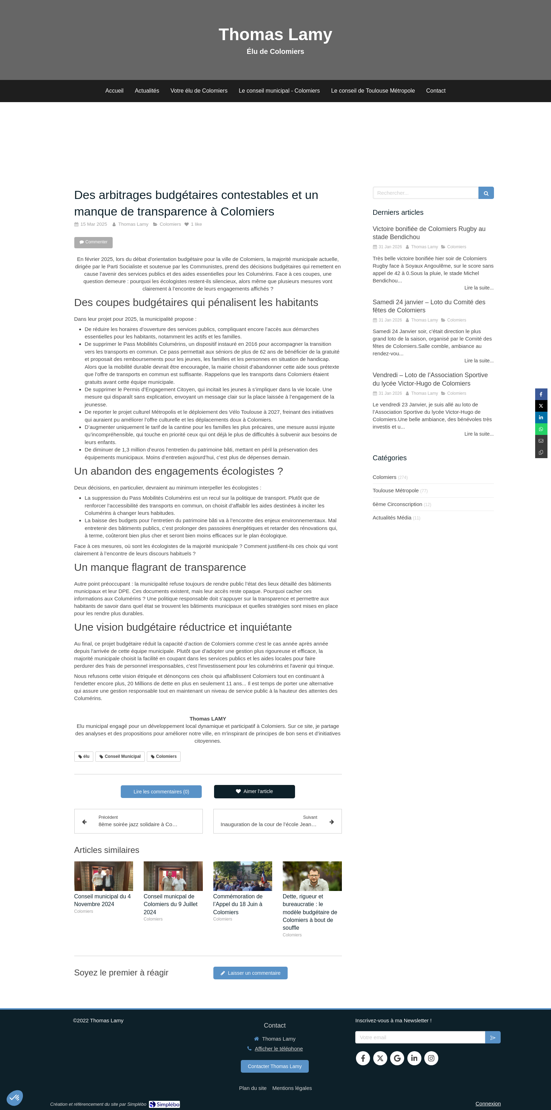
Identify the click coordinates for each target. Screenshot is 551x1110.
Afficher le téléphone (279, 1049)
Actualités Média (392, 517)
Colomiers (385, 477)
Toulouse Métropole (396, 490)
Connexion (488, 1103)
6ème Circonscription (397, 504)
